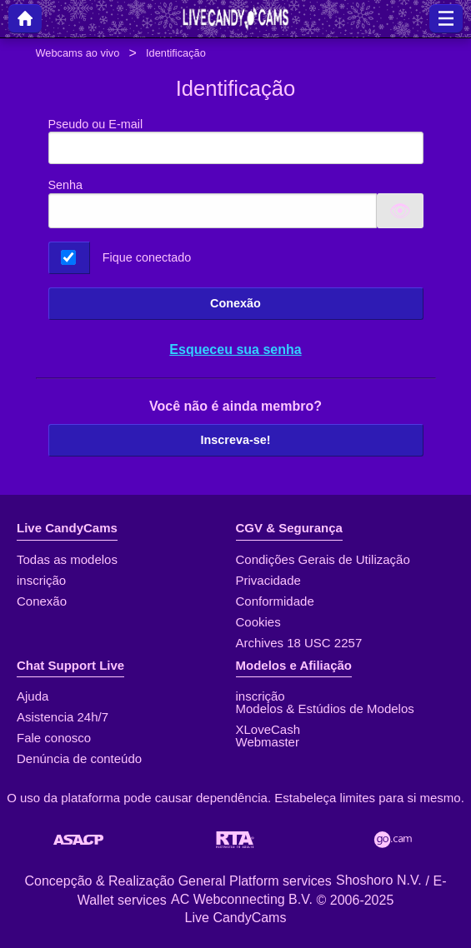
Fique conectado (147, 257)
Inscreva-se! (236, 440)
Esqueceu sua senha (235, 349)
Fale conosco (54, 738)
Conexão (235, 303)
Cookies (258, 622)
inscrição (41, 580)
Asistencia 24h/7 (62, 717)
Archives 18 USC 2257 (299, 643)
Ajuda (32, 696)
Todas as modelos (67, 559)
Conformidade (275, 601)
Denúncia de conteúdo (79, 758)
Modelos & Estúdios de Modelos (325, 708)
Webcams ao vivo (78, 53)
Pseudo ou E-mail (235, 141)
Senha (65, 185)
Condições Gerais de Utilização (323, 559)
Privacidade (268, 580)
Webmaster (267, 742)
